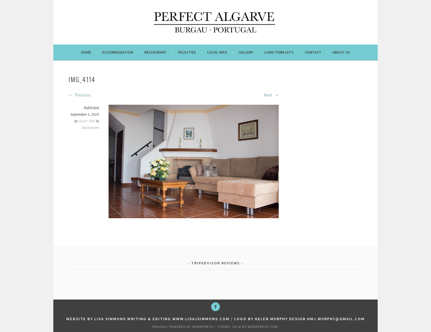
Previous (79, 95)
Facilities (187, 52)
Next (271, 95)
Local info (217, 52)
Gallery (246, 52)
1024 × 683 (86, 121)
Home (86, 52)
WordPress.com (263, 327)
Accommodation (117, 52)
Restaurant (155, 52)
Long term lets (279, 52)
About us (341, 52)
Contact (313, 52)
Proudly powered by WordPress (183, 327)
